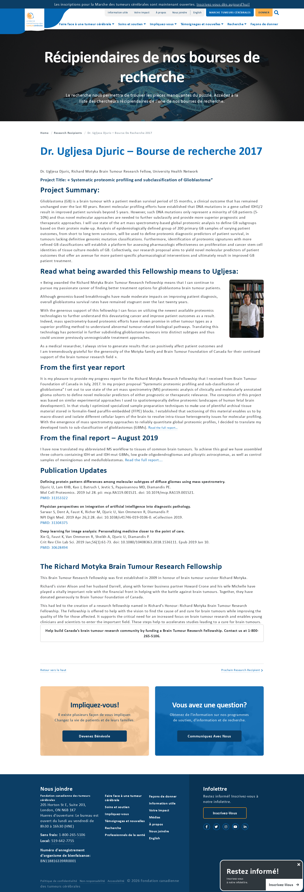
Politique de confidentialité (58, 881)
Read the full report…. (144, 459)
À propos (161, 12)
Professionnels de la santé (125, 835)
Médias (154, 817)
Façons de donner (264, 24)
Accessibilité (116, 881)
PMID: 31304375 (54, 522)
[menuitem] (86, 24)
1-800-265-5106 (72, 834)
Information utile (118, 12)
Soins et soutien (130, 24)
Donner (263, 12)
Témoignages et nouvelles (200, 24)
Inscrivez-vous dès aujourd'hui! (223, 4)
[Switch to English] (197, 12)
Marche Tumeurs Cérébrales (230, 12)
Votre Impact (142, 12)
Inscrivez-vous (225, 812)
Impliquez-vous (162, 24)
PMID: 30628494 (54, 547)
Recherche (235, 24)
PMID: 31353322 (54, 497)
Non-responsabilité (92, 881)
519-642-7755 (62, 840)
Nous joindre (179, 12)
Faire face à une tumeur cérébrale (85, 24)
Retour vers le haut (53, 670)
